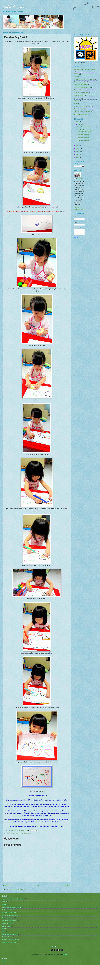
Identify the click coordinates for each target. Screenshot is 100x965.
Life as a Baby (78, 98)
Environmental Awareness (82, 87)
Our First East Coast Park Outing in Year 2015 (85, 130)
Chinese (76, 76)
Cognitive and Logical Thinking (83, 79)
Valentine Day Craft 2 (84, 137)
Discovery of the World (81, 84)
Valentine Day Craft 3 (84, 134)
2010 (78, 157)
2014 (78, 145)
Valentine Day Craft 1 (84, 140)
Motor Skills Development (82, 106)
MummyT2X (79, 179)
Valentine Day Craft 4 (84, 127)
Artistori (76, 74)
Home (37, 885)
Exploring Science (79, 90)
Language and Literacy (81, 92)
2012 (78, 151)
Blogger (65, 954)
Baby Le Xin (13, 6)
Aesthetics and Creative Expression (20, 833)
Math (75, 103)
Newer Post (8, 885)
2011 (78, 154)
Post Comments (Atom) (18, 889)
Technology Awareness (81, 114)
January (80, 124)
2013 (78, 148)
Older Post (66, 885)
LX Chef (76, 101)
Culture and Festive (80, 82)
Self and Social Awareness (82, 111)
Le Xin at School (79, 95)
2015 (78, 122)
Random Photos (79, 109)
